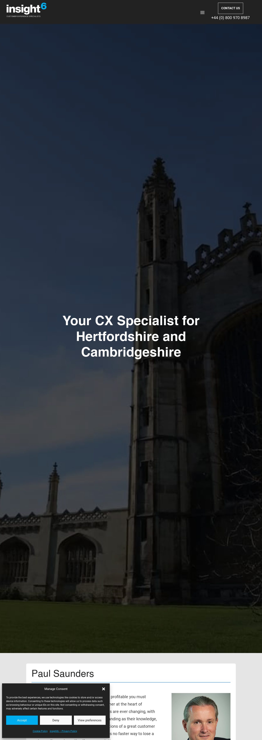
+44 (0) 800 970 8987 (230, 17)
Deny (55, 720)
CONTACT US (230, 8)
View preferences (90, 720)
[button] (104, 689)
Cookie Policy (40, 731)
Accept (22, 720)
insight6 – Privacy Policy (63, 731)
